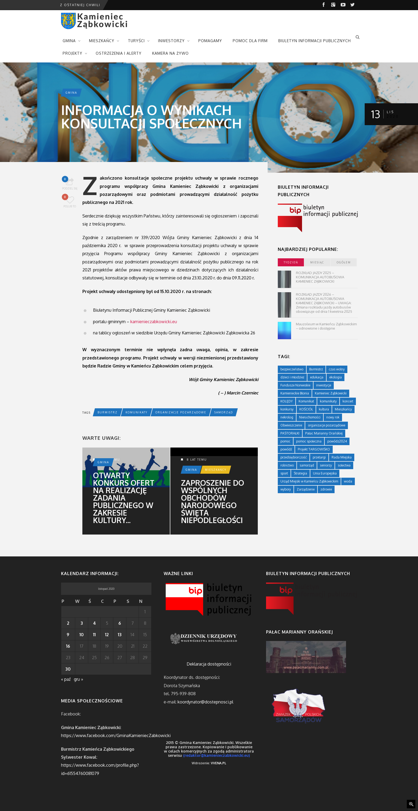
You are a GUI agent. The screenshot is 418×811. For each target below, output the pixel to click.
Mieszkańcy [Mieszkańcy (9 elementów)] (343, 409)
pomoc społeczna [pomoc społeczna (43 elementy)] (308, 441)
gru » (78, 679)
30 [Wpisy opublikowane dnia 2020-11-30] (68, 669)
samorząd (223, 412)
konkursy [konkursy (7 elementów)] (287, 409)
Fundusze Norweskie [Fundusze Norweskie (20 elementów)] (295, 385)
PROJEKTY (72, 53)
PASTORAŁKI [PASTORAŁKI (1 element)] (289, 433)
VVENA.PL (218, 763)
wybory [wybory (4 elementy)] (285, 489)
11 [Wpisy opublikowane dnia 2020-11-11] (94, 634)
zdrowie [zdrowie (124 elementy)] (326, 489)
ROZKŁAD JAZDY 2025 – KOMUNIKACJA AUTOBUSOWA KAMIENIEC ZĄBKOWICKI (320, 277)
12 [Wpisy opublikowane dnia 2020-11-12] (107, 634)
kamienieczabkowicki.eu (153, 321)
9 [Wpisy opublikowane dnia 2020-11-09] (68, 634)
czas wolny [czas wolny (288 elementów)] (337, 369)
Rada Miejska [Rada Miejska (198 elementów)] (342, 457)
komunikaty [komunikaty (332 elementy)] (328, 401)
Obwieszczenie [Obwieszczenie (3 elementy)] (291, 425)
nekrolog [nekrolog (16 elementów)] (286, 417)
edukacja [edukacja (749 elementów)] (316, 377)
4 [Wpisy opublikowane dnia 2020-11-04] (94, 623)
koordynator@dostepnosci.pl (205, 702)
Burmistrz (108, 412)
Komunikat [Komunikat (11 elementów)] (306, 401)
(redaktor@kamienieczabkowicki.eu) (216, 755)
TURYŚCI (136, 40)
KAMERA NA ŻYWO (170, 53)
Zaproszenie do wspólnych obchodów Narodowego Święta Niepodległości (212, 501)
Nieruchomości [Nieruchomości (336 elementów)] (309, 417)
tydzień (291, 262)
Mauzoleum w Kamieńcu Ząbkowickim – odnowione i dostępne (326, 326)
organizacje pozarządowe (180, 412)
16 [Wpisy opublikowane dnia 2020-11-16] (68, 646)
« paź (66, 679)
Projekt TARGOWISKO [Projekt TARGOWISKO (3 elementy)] (314, 449)
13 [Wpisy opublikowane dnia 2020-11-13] (120, 634)
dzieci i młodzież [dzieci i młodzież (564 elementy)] (292, 377)
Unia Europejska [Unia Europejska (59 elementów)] (325, 473)
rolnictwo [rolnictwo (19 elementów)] (287, 465)
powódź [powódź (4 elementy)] (286, 449)
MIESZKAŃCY (101, 40)
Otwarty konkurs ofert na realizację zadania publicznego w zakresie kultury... (123, 498)
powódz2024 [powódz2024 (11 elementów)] (337, 441)
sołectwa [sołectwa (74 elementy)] (344, 465)
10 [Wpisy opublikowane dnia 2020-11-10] (81, 634)
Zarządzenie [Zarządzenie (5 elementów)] (306, 489)
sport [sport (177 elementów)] (284, 473)
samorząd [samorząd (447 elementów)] (307, 465)
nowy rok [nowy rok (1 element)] (332, 417)
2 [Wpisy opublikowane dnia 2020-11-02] (68, 623)
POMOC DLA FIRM (250, 40)
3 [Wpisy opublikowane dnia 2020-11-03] (82, 623)
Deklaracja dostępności (209, 664)
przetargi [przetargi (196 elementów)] (319, 457)
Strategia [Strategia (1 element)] (300, 473)
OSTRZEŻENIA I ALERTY (119, 53)
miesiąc (317, 262)
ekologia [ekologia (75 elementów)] (335, 377)
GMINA (69, 40)
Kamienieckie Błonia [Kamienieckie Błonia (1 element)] (294, 393)
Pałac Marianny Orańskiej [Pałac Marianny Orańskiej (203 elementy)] (324, 433)
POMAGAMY (210, 40)
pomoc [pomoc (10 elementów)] (285, 441)
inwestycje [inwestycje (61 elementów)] (323, 385)
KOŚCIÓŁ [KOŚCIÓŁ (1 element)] (306, 409)
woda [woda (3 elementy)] (348, 481)
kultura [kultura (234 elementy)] (324, 409)
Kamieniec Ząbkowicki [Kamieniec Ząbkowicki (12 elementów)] (331, 393)
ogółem (344, 262)
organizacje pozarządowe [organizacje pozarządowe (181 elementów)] (326, 425)
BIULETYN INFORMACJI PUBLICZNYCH (314, 40)
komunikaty (136, 412)
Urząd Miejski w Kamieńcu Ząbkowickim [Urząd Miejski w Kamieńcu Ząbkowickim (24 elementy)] (309, 481)
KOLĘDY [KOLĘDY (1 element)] (286, 401)
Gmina (71, 92)
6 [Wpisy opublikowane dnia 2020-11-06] (119, 623)
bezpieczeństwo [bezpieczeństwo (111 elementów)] (291, 369)
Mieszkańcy (215, 469)
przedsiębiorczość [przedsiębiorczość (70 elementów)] (293, 457)
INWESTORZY (171, 40)
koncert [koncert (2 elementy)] (348, 401)
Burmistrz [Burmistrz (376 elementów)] (316, 369)
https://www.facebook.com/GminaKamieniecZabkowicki (116, 735)
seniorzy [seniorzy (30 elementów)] (326, 465)
